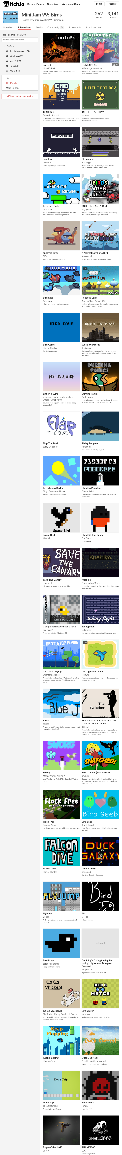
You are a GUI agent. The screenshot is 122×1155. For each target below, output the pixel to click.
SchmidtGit (100, 301)
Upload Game (71, 3)
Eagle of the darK (52, 1147)
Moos (90, 397)
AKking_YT (62, 776)
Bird (84, 913)
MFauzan (86, 68)
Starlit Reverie (88, 825)
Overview (8, 27)
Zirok (84, 397)
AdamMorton (94, 583)
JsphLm (85, 675)
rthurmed (47, 583)
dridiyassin (86, 348)
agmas (46, 724)
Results (40, 27)
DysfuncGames (50, 825)
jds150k (85, 727)
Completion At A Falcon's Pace (59, 626)
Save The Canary (52, 579)
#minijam (59, 19)
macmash (101, 1061)
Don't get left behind (93, 671)
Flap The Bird (50, 443)
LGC (84, 1151)
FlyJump (47, 913)
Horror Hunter (50, 872)
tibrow (46, 1151)
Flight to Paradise (91, 488)
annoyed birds (50, 252)
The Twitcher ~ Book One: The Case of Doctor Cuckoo (99, 722)
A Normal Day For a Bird (95, 252)
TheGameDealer (50, 1106)
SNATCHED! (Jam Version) (96, 772)
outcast (47, 65)
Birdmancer (88, 159)
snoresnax (47, 397)
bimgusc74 (48, 630)
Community (54, 27)
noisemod (86, 872)
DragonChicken (50, 348)
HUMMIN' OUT (90, 65)
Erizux (84, 583)
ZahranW (38, 19)
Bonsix (46, 917)
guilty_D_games (50, 447)
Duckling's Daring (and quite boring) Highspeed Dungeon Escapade (97, 963)
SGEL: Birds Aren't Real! (95, 206)
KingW (48, 19)
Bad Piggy (86, 162)
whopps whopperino (52, 400)
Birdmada (48, 297)
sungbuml (86, 447)
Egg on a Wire (50, 393)
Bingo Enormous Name (54, 491)
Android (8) (13, 71)
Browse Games (35, 3)
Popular (12, 83)
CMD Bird (48, 112)
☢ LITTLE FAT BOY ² (93, 112)
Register (112, 3)
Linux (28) (12, 66)
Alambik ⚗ (87, 115)
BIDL (45, 256)
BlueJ (46, 720)
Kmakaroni (87, 256)
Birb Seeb (87, 821)
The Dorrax (87, 538)
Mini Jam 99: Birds (41, 15)
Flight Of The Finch (92, 535)
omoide (85, 776)
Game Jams (53, 3)
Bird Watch (88, 1010)
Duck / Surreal (90, 1057)
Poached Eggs (89, 297)
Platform (8, 46)
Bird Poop (48, 960)
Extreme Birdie (51, 206)
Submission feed (97, 27)
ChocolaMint (88, 491)
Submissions (25, 27)
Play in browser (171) (18, 51)
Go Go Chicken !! (52, 1010)
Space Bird (49, 535)
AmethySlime (88, 301)
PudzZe (85, 1061)
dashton (47, 159)
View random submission (20, 96)
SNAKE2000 (88, 1147)
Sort (6, 78)
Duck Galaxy (88, 868)
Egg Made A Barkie (53, 488)
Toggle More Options (20, 88)
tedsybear (86, 630)
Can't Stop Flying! (52, 671)
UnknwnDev (49, 1061)
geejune (69, 397)
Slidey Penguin (90, 443)
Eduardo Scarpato (51, 115)
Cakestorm (48, 301)
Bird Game (49, 344)
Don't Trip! (48, 1102)
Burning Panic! (90, 393)
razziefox (47, 162)
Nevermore (88, 1102)
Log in (99, 3)
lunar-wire (86, 1014)
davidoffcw (96, 68)
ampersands (59, 397)
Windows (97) (14, 56)
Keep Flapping (50, 1057)
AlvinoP (46, 538)
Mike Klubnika (49, 68)
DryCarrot (47, 209)
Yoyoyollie (86, 209)
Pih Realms (48, 1014)
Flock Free (48, 821)
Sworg (46, 772)
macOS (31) (13, 61)
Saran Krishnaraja (51, 964)
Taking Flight (88, 626)
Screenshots (77, 27)
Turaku (85, 1106)
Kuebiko (86, 579)
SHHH (85, 917)
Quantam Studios (51, 675)
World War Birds (91, 344)
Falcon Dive (49, 868)
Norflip (93, 1061)
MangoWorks (49, 776)
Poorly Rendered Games (65, 1014)
